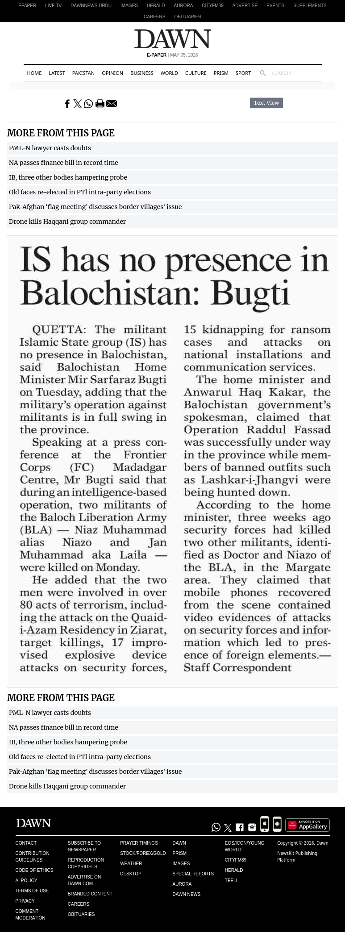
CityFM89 (212, 5)
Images (129, 5)
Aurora (183, 5)
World (169, 73)
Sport (243, 73)
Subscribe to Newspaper (84, 846)
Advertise (245, 5)
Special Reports (193, 873)
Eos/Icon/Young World (244, 846)
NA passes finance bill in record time (63, 163)
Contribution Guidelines (33, 856)
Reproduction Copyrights (86, 863)
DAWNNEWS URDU (91, 5)
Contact (26, 843)
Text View (266, 103)
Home (34, 73)
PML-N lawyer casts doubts (50, 148)
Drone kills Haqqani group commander (67, 222)
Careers (154, 16)
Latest (57, 73)
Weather (131, 863)
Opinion (112, 73)
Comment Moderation (31, 914)
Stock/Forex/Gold (143, 853)
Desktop (130, 873)
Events (275, 5)
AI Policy (26, 880)
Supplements (309, 5)
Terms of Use (32, 890)
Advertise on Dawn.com (84, 880)
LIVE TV (53, 5)
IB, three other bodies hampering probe (68, 177)
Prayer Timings (139, 843)
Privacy (25, 901)
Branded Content (90, 893)
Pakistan (83, 73)
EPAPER (27, 5)
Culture (196, 73)
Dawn (179, 843)
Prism (221, 73)
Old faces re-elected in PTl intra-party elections (80, 192)
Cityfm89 (235, 860)
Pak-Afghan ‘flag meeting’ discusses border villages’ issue (95, 207)
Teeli (231, 880)
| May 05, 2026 (172, 55)
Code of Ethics (35, 870)
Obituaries (187, 16)
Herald (156, 5)
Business (142, 73)
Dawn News (186, 894)
